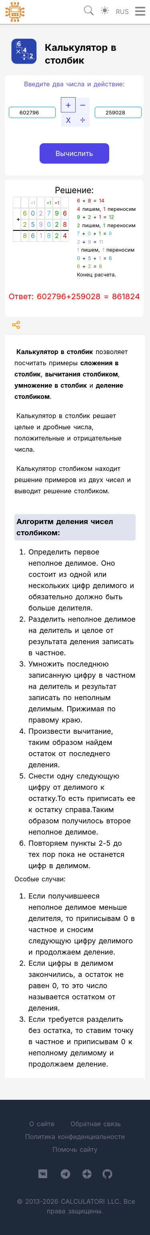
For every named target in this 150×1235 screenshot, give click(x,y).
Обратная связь (95, 1124)
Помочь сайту (74, 1149)
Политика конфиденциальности (75, 1137)
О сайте (41, 1124)
